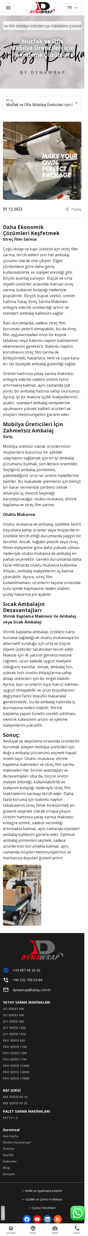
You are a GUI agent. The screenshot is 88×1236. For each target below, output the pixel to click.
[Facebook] (27, 1219)
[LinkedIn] (47, 1219)
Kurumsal (11, 1129)
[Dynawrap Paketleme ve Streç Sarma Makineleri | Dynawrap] (42, 8)
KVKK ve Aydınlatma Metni (43, 1191)
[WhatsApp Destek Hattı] (77, 1213)
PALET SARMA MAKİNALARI (26, 1111)
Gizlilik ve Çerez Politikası (43, 1199)
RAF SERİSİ (12, 1090)
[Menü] (8, 7)
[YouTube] (37, 1219)
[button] (42, 1208)
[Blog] (58, 1219)
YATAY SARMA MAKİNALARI (26, 1002)
